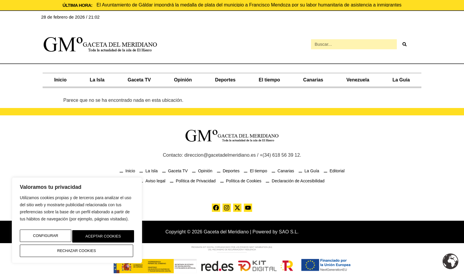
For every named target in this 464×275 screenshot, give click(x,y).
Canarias (313, 78)
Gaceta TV (139, 78)
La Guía (401, 78)
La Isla (97, 78)
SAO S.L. (289, 230)
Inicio (60, 78)
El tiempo (269, 78)
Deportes (225, 78)
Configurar (43, 238)
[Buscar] (404, 44)
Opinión (183, 78)
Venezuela (357, 78)
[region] (77, 222)
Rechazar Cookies (100, 238)
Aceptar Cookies (77, 250)
